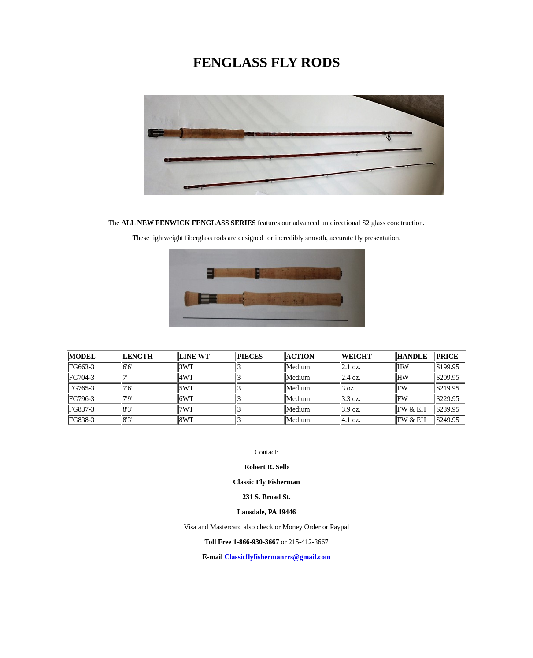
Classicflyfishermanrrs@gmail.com (278, 557)
